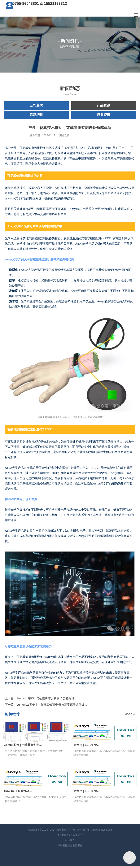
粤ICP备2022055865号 (70, 835)
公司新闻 (36, 105)
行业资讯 (103, 115)
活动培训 (36, 115)
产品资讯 (103, 105)
